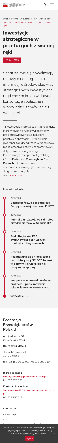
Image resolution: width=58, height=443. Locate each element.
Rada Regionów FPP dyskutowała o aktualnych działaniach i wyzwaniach (28, 239)
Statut (6, 419)
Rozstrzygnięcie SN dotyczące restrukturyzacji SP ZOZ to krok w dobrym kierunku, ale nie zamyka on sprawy (31, 262)
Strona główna (10, 18)
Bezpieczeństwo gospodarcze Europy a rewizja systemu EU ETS (32, 204)
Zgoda (30, 438)
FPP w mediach (42, 18)
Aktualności (26, 18)
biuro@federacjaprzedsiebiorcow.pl (24, 376)
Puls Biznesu (16, 175)
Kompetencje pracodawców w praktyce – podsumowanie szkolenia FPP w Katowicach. (31, 284)
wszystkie (20, 296)
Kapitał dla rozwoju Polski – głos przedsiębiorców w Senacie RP (32, 221)
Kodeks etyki (10, 414)
